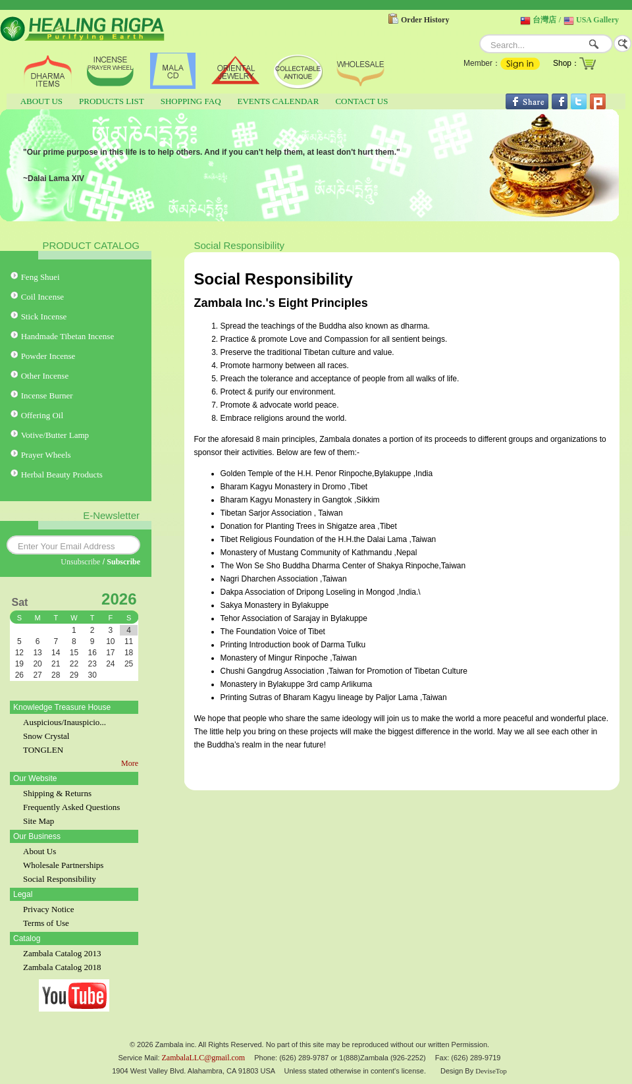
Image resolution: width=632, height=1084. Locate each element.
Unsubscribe (80, 561)
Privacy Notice (48, 909)
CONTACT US (361, 101)
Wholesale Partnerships (63, 865)
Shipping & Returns (57, 793)
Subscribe (123, 561)
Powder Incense (48, 356)
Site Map (38, 821)
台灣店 (544, 19)
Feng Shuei (40, 277)
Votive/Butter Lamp (55, 435)
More (129, 763)
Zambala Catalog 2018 (62, 967)
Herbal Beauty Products (62, 474)
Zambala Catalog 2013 (62, 953)
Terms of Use (46, 923)
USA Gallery (597, 19)
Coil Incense (42, 297)
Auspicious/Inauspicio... (64, 722)
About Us (39, 851)
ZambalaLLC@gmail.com (204, 1057)
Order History (425, 19)
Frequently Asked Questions (71, 807)
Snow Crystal (46, 736)
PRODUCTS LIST (111, 101)
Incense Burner (47, 395)
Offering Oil (42, 415)
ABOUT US (41, 101)
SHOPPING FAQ (191, 101)
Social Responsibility (59, 879)
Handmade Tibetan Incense (68, 336)
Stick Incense (44, 316)
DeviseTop (491, 1071)
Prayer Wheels (46, 455)
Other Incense (45, 376)
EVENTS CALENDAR (278, 101)
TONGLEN (43, 750)
